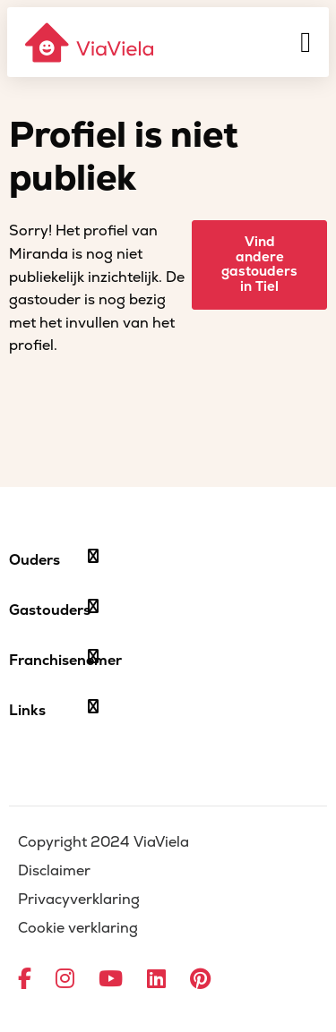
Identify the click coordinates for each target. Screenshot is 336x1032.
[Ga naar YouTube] (111, 980)
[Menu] (305, 42)
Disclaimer (54, 871)
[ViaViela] (90, 42)
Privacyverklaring (79, 899)
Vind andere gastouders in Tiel (259, 264)
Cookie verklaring (78, 928)
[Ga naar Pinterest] (200, 980)
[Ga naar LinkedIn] (156, 980)
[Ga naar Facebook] (24, 980)
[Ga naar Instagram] (65, 980)
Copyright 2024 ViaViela (103, 842)
